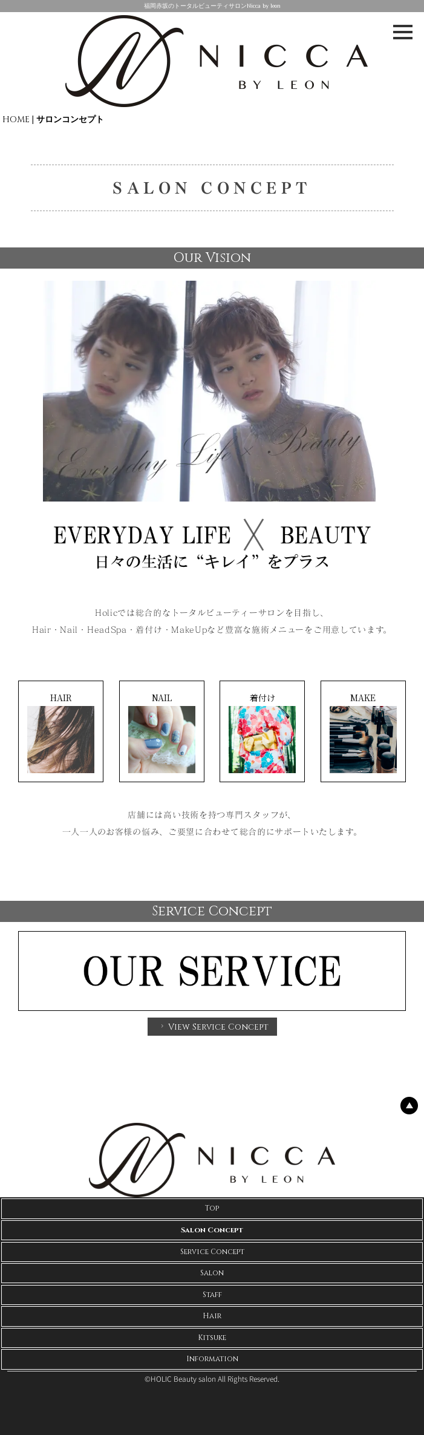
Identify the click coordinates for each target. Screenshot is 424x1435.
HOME (16, 119)
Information (212, 1359)
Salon (212, 1273)
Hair (212, 1316)
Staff (212, 1294)
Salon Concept (212, 1230)
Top (212, 1208)
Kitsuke (212, 1337)
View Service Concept (213, 1027)
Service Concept (212, 1252)
